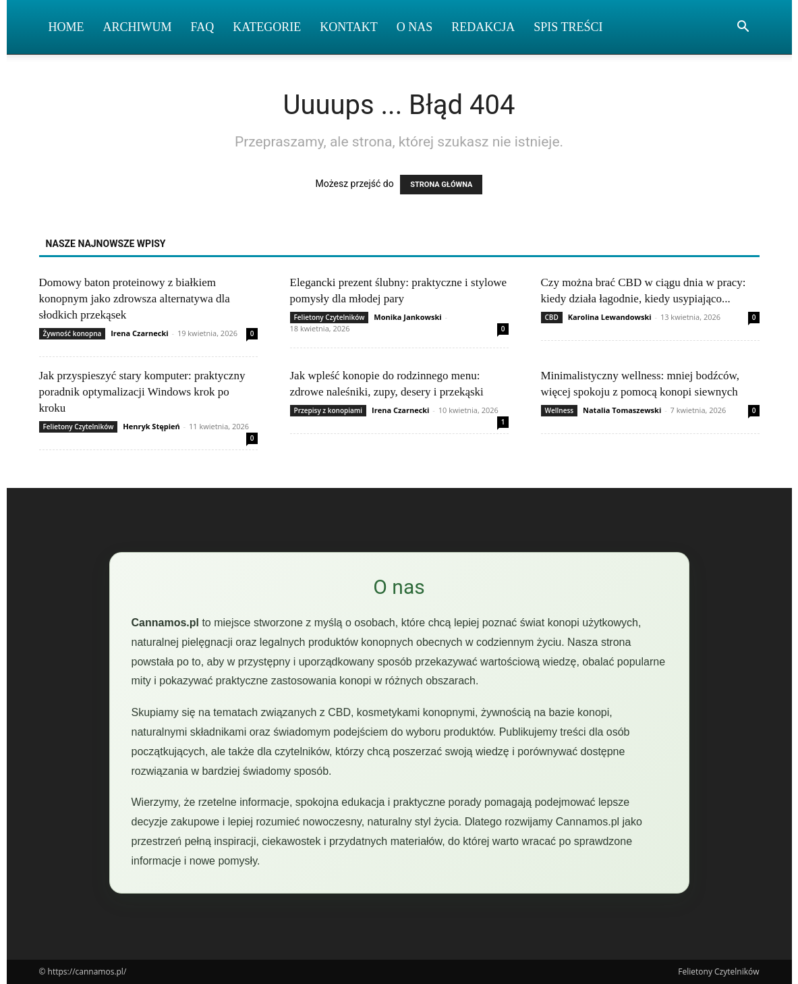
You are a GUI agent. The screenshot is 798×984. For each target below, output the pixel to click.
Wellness (559, 410)
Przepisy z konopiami (328, 410)
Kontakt (349, 27)
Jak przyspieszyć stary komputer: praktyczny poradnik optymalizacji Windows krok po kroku (142, 391)
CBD (552, 317)
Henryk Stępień (151, 426)
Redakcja (483, 27)
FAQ (203, 27)
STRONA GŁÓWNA (441, 184)
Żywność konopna (72, 333)
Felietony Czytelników (329, 317)
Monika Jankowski (407, 317)
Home (66, 27)
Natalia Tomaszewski (622, 410)
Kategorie (267, 27)
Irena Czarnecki (139, 333)
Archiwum (137, 27)
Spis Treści (568, 27)
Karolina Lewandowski (610, 317)
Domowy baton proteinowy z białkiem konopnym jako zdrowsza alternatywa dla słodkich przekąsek (134, 298)
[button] (743, 28)
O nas (415, 27)
